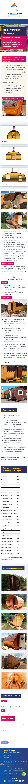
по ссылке (11, 559)
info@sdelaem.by (5, 714)
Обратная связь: (8, 718)
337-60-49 (15, 13)
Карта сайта (14, 778)
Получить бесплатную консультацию (13, 98)
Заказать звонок (14, 16)
